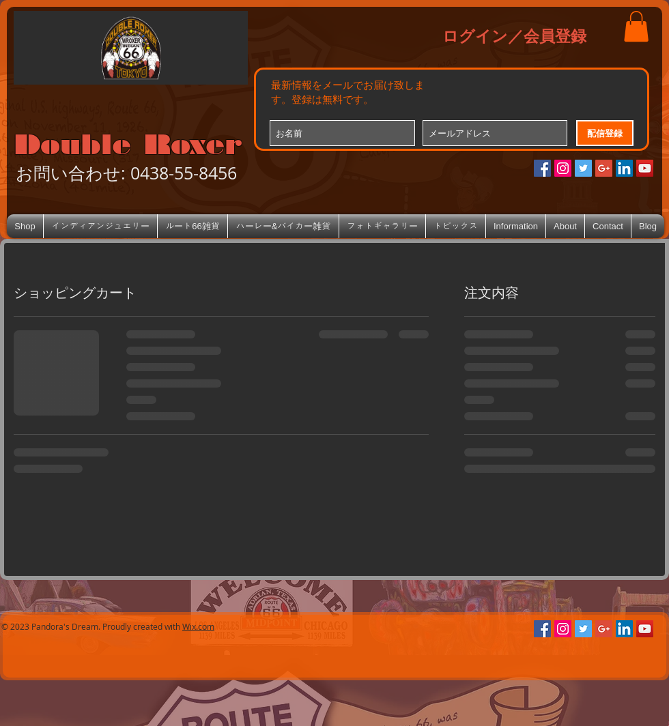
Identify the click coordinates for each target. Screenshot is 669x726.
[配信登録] (605, 133)
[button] (636, 26)
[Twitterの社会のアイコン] (583, 168)
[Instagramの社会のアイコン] (562, 168)
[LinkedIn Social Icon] (624, 168)
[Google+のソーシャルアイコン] (603, 168)
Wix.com (198, 626)
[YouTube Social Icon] (644, 168)
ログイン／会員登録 (514, 35)
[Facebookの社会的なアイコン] (542, 168)
